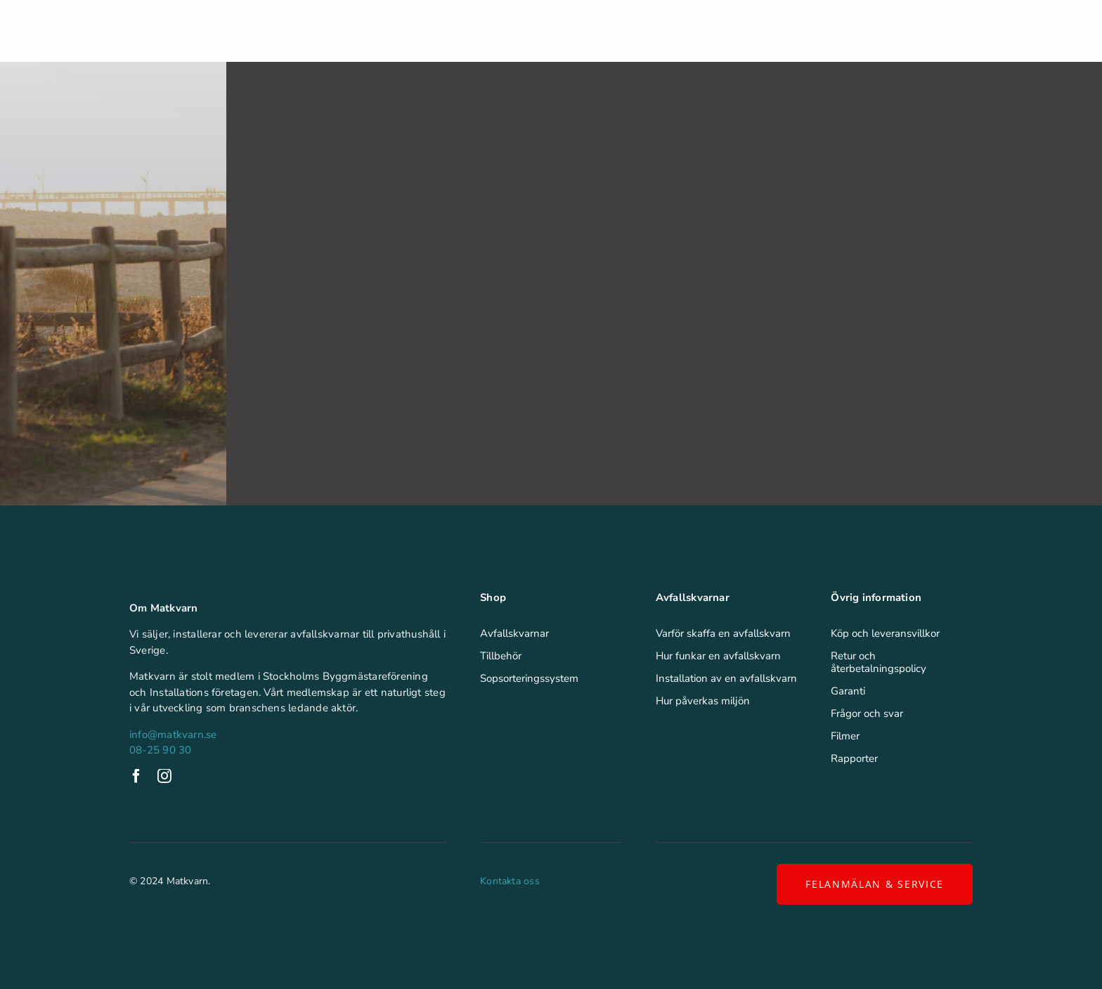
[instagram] (164, 776)
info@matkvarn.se (173, 735)
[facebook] (136, 776)
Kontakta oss (510, 881)
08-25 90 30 (160, 750)
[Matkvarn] (88, 21)
